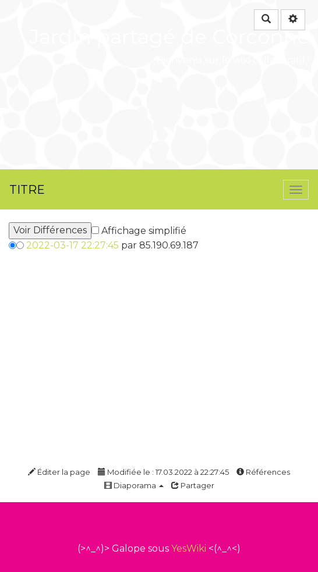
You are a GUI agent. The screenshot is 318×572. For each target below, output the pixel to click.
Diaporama (134, 485)
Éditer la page (59, 472)
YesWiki (188, 548)
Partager (192, 485)
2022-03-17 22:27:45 (72, 245)
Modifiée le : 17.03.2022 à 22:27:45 (163, 472)
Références (263, 472)
